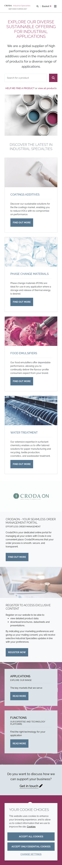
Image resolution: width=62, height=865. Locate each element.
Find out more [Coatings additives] (22, 222)
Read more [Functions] (19, 743)
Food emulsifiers (23, 353)
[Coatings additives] (31, 172)
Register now (17, 652)
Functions (18, 717)
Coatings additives (25, 194)
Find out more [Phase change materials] (22, 302)
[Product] (26, 78)
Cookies (31, 826)
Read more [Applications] (19, 696)
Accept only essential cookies (31, 846)
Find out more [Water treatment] (22, 464)
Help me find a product (20, 88)
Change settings (31, 854)
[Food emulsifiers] (31, 331)
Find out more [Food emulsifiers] (22, 381)
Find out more (17, 557)
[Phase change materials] (31, 252)
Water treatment (24, 432)
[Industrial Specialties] (18, 6)
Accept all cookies (31, 836)
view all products (47, 88)
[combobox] (26, 78)
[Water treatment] (31, 410)
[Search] (53, 78)
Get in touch (29, 786)
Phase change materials (29, 274)
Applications (20, 676)
